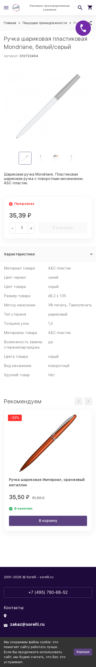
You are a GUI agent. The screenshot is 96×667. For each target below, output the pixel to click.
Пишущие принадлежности (45, 23)
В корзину (62, 227)
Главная (10, 23)
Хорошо (83, 652)
